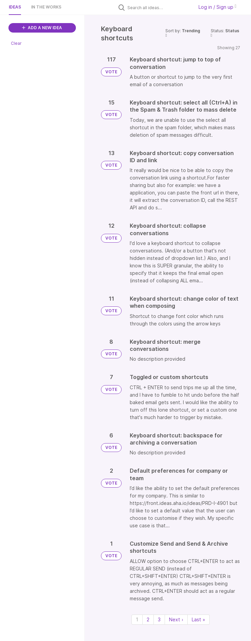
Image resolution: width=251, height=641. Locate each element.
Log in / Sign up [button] (217, 7)
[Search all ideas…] (159, 7)
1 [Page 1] (137, 619)
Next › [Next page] (176, 619)
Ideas (15, 7)
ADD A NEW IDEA (42, 27)
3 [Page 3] (159, 619)
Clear (16, 43)
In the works (46, 7)
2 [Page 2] (148, 619)
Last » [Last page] (198, 619)
